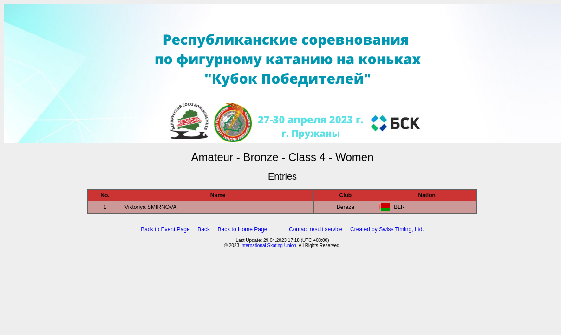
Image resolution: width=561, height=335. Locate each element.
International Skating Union (268, 245)
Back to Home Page (242, 229)
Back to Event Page (165, 229)
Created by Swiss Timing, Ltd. (387, 229)
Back (203, 229)
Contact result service (315, 229)
